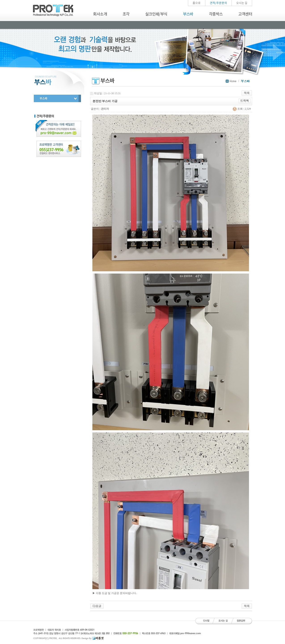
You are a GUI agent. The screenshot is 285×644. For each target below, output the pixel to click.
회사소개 (100, 14)
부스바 (188, 14)
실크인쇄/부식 (156, 14)
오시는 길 (241, 3)
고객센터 (245, 14)
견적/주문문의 (218, 3)
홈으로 (197, 3)
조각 (126, 14)
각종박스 (216, 14)
